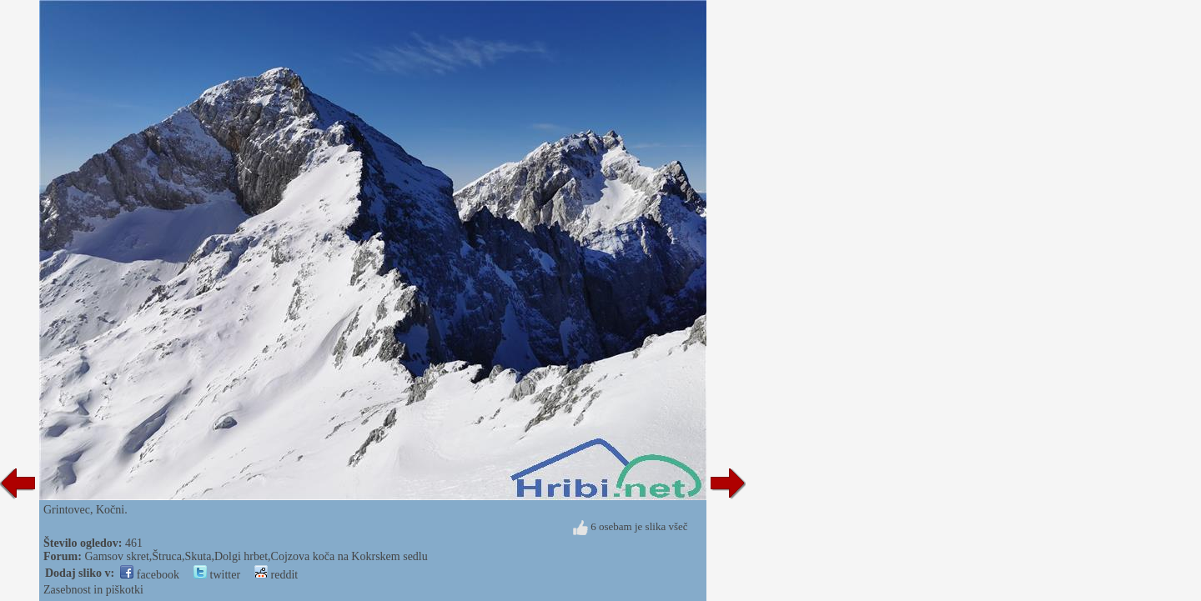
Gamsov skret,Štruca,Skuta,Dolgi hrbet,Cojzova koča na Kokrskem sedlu (255, 556)
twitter (216, 574)
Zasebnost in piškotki (93, 589)
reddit (276, 574)
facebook (149, 574)
